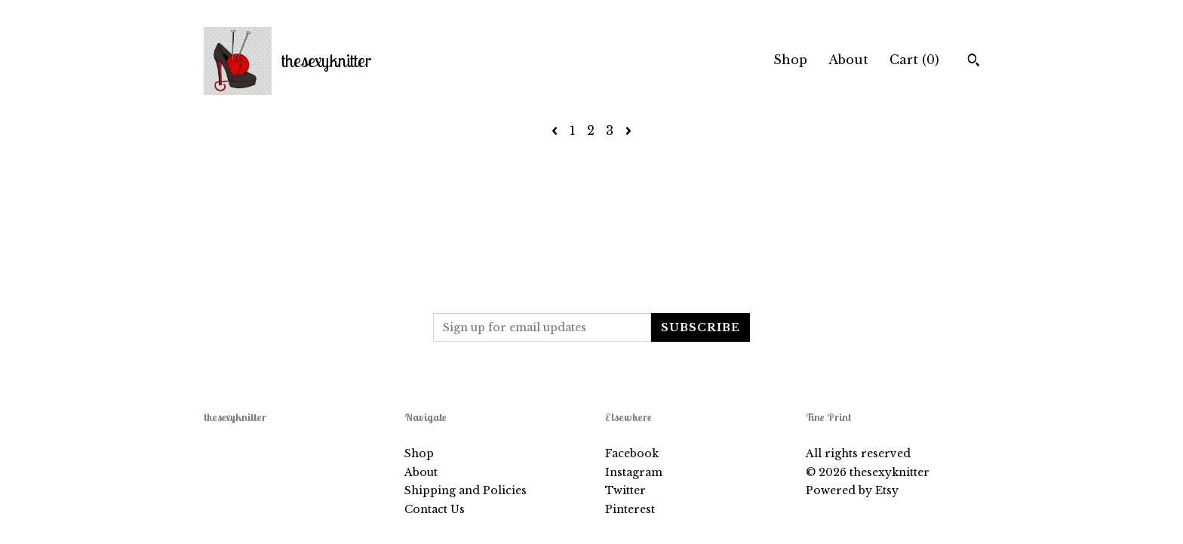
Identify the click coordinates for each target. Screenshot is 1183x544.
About (848, 59)
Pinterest (630, 509)
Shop (790, 59)
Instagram (633, 472)
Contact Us (434, 509)
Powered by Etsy (852, 490)
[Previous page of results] (556, 130)
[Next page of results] (628, 130)
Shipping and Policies (465, 490)
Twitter (625, 490)
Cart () (914, 59)
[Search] (973, 62)
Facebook (632, 453)
